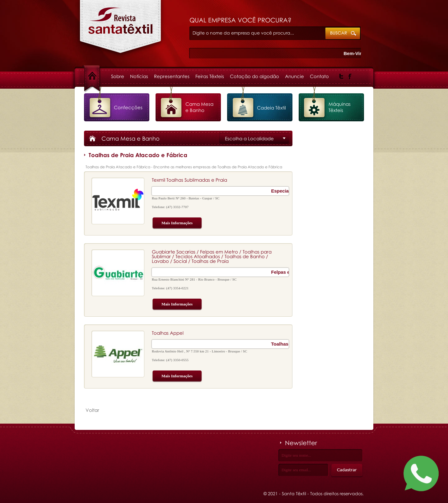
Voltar (92, 410)
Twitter (341, 76)
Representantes (171, 76)
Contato (319, 76)
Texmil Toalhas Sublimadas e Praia (189, 180)
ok (343, 33)
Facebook (350, 76)
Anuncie (294, 76)
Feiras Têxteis (209, 76)
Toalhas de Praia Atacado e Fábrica (120, 30)
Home (97, 76)
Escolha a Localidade (249, 138)
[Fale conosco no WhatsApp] (421, 475)
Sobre (117, 76)
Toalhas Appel (168, 333)
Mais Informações (172, 223)
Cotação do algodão (254, 76)
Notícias (139, 76)
